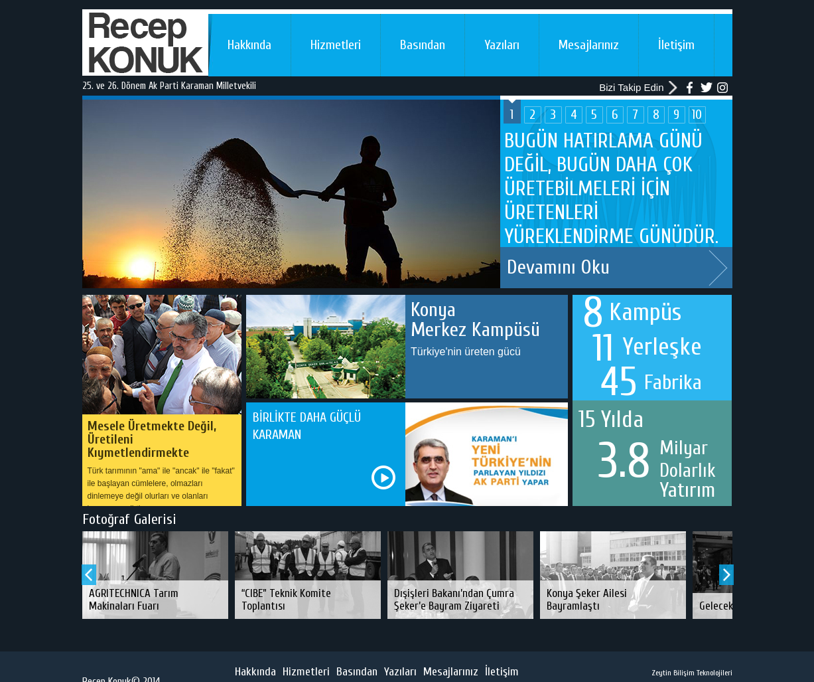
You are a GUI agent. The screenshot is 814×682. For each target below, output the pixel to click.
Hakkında (249, 44)
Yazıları (501, 44)
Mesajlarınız (589, 44)
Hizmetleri (335, 44)
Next (718, 268)
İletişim (676, 44)
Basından (422, 44)
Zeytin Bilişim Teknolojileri (691, 672)
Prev (89, 575)
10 (697, 114)
